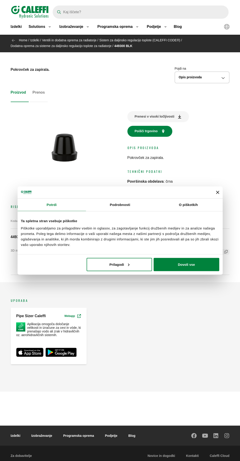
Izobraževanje (41, 435)
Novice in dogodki (161, 456)
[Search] (141, 12)
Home (23, 40)
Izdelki (16, 27)
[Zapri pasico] (217, 192)
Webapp (73, 316)
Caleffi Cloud (219, 456)
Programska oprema (78, 435)
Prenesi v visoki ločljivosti (154, 116)
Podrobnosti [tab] (120, 205)
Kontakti (192, 456)
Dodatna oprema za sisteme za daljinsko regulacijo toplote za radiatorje (61, 46)
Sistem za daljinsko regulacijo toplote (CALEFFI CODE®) (139, 40)
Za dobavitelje (21, 456)
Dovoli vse (186, 264)
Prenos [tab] (39, 92)
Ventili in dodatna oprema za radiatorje (69, 40)
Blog (178, 27)
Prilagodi (119, 264)
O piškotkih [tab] (188, 205)
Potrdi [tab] (52, 205)
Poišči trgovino (146, 131)
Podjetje (111, 435)
